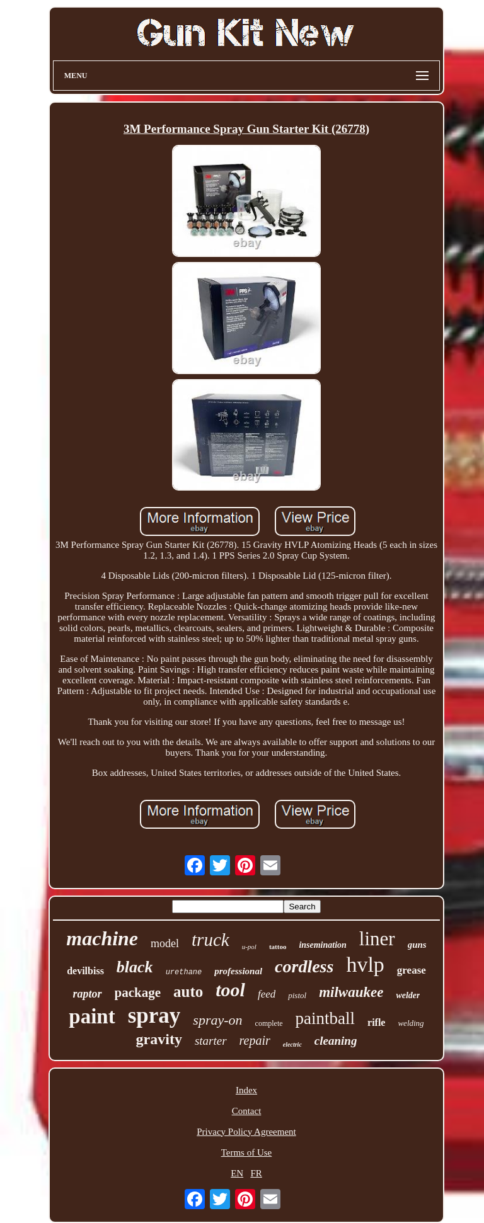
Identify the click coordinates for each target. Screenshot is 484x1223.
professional (238, 971)
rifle (376, 1022)
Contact (247, 1111)
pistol (297, 995)
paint (92, 1016)
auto (188, 991)
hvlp (365, 964)
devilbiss (85, 970)
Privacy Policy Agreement (246, 1132)
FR (256, 1173)
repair (254, 1040)
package (138, 992)
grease (411, 970)
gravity (159, 1039)
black (135, 967)
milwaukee (351, 992)
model (165, 943)
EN (237, 1173)
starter (211, 1040)
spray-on (217, 1020)
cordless (304, 966)
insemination (322, 945)
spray (154, 1015)
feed (266, 994)
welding (411, 1023)
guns (417, 945)
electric (292, 1044)
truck (210, 940)
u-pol (249, 946)
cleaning (335, 1040)
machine (102, 938)
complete (269, 1023)
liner (377, 939)
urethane (184, 972)
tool (230, 989)
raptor (86, 993)
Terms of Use (246, 1152)
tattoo (278, 946)
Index (246, 1090)
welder (408, 995)
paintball (325, 1018)
